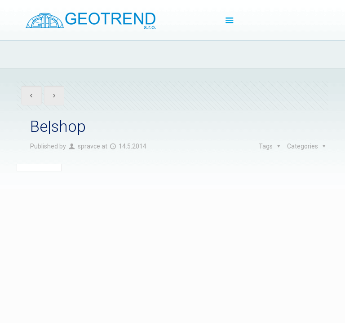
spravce (89, 146)
